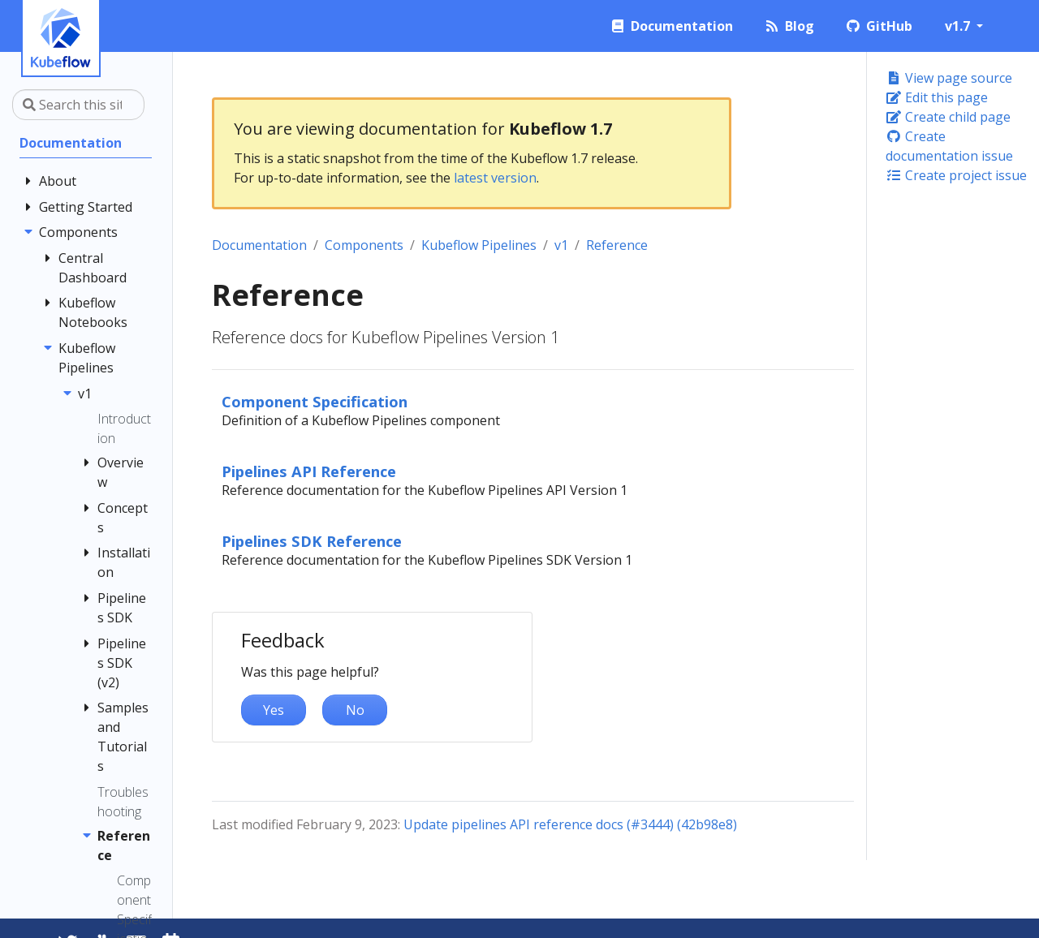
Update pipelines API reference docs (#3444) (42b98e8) (570, 824)
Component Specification (314, 401)
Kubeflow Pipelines (479, 245)
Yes (273, 710)
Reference (617, 245)
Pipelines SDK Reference (312, 541)
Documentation (259, 245)
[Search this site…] (78, 104)
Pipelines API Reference (309, 471)
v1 (561, 245)
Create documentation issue (949, 146)
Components (364, 245)
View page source (949, 78)
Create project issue (956, 175)
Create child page (948, 117)
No (355, 710)
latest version (495, 178)
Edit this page (937, 97)
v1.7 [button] (959, 26)
